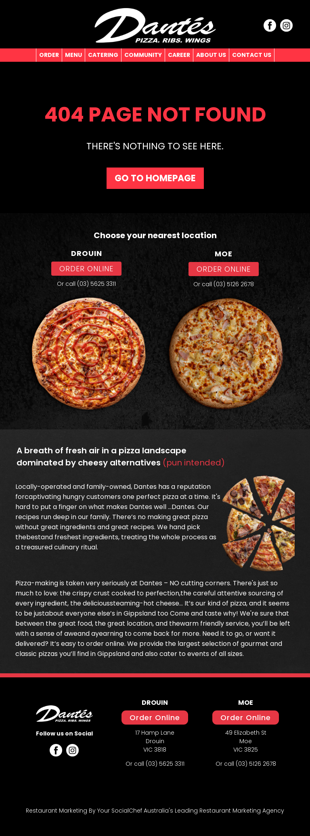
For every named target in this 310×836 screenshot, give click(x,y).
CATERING (103, 55)
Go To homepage (155, 178)
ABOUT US (211, 55)
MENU (73, 55)
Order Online (155, 717)
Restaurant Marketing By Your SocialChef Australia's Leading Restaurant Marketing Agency (155, 811)
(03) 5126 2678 (234, 284)
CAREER (179, 55)
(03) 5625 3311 (96, 284)
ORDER (49, 55)
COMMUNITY (143, 55)
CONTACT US (251, 55)
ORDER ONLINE (86, 269)
